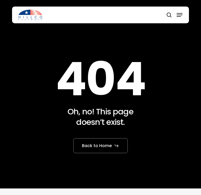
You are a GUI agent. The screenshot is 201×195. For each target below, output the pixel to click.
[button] (179, 15)
